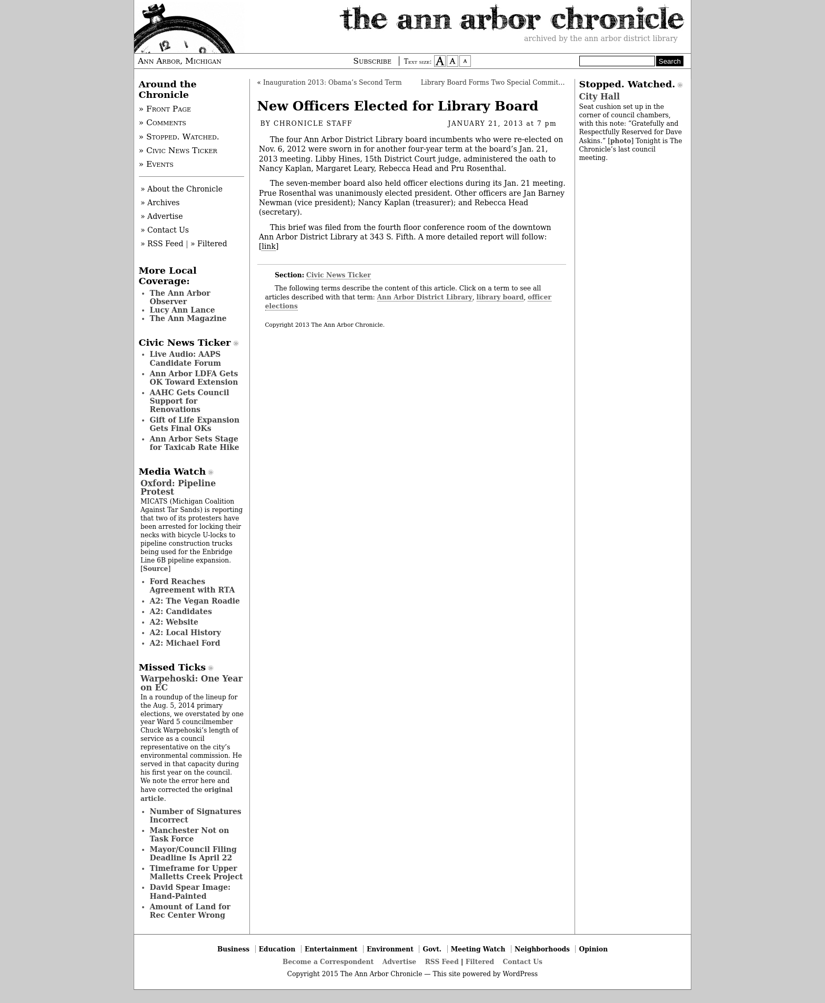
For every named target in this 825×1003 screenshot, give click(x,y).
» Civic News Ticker (178, 150)
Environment (390, 949)
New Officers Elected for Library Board (398, 106)
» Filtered (208, 243)
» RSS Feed (161, 243)
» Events (156, 164)
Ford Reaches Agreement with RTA (192, 585)
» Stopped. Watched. (179, 137)
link (268, 246)
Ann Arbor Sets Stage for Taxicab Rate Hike (194, 443)
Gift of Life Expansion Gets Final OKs (195, 424)
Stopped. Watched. (627, 84)
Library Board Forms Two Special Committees (496, 82)
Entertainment (331, 949)
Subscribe (372, 61)
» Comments (162, 122)
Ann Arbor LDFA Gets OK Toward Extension (194, 377)
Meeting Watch (478, 949)
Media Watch (172, 471)
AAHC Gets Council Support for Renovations (189, 401)
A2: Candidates (181, 611)
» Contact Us (164, 230)
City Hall (599, 97)
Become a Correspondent (328, 962)
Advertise (399, 962)
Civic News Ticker (338, 275)
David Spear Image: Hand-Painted (190, 891)
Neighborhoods (542, 949)
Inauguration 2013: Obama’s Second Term (332, 82)
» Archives (160, 202)
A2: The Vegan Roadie (195, 601)
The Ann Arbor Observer (180, 297)
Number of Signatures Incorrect (196, 815)
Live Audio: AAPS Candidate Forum (186, 358)
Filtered (480, 962)
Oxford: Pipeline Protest (178, 487)
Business (233, 949)
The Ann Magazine (188, 318)
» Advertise (161, 216)
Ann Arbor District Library (424, 297)
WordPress (520, 974)
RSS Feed (442, 962)
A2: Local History (185, 632)
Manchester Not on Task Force (189, 834)
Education (277, 949)
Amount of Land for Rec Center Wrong (190, 910)
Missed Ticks (172, 667)
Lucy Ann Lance (182, 310)
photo (620, 141)
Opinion (593, 949)
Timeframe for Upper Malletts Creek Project (196, 872)
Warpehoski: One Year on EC (191, 683)
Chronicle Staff (313, 123)
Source (155, 569)
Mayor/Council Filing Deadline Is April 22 (193, 853)
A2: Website (174, 622)
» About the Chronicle (181, 189)
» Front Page (165, 109)
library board (500, 297)
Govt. (431, 949)
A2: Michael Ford (185, 643)
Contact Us (522, 962)
